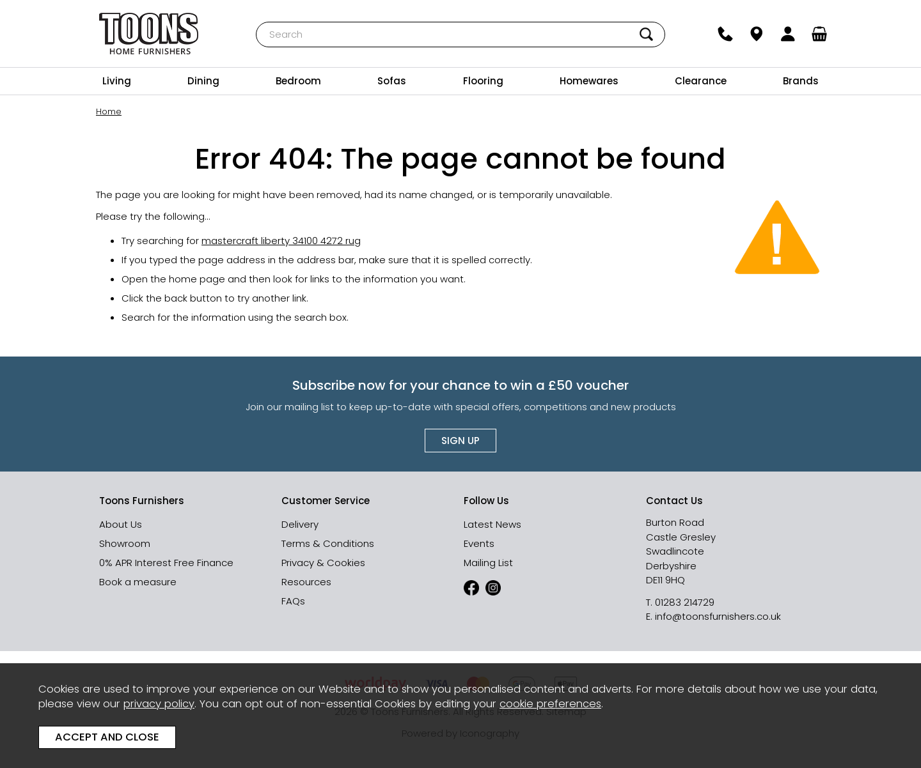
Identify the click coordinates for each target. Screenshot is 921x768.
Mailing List (488, 562)
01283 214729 (684, 602)
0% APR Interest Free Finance (166, 562)
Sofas (391, 81)
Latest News (492, 524)
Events (479, 543)
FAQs (293, 601)
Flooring (483, 81)
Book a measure (138, 581)
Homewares (589, 81)
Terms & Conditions (327, 543)
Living (116, 81)
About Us (120, 524)
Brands (801, 81)
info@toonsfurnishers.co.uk (718, 616)
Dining (203, 81)
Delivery (300, 524)
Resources (306, 581)
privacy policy (158, 703)
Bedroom (298, 81)
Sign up (460, 440)
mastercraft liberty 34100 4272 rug (281, 240)
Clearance (701, 81)
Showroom (124, 543)
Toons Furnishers (148, 33)
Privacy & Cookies (323, 562)
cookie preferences (550, 703)
